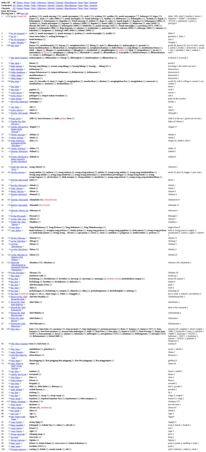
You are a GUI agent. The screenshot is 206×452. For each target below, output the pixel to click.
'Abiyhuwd (19, 151)
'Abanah (16, 352)
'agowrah (17, 434)
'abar (14, 392)
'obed (15, 63)
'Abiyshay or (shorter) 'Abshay (19, 257)
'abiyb (16, 118)
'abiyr (15, 227)
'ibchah (16, 99)
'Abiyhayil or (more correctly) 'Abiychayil (19, 159)
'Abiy (15, 107)
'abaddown (18, 72)
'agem (15, 446)
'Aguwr (16, 431)
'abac (15, 371)
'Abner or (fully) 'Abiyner (17, 366)
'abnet (15, 361)
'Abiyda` (17, 138)
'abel (14, 282)
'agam (15, 443)
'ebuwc (16, 96)
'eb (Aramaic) (18, 39)
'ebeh (15, 90)
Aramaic (59, 2)
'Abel (15, 288)
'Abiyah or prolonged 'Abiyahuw (18, 143)
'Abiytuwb (19, 185)
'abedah (16, 66)
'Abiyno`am (19, 210)
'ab (13, 16)
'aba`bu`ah (18, 374)
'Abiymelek (19, 200)
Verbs (33, 2)
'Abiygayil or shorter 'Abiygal (19, 129)
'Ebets (15, 377)
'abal (14, 279)
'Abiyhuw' (18, 148)
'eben (15, 329)
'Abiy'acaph (19, 113)
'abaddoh (17, 69)
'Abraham (18, 402)
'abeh (15, 87)
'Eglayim (18, 440)
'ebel (14, 291)
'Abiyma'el (19, 194)
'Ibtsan (16, 380)
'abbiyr (16, 230)
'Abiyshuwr (19, 249)
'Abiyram (18, 238)
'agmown (18, 449)
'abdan (16, 75)
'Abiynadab (19, 205)
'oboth (15, 411)
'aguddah (17, 425)
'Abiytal (16, 188)
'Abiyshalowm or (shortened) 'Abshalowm (19, 266)
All (14, 5)
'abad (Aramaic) (19, 58)
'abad (15, 45)
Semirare (93, 2)
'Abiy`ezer (18, 219)
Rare (86, 2)
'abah (15, 81)
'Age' (15, 414)
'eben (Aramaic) (20, 344)
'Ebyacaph (18, 216)
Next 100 (24, 13)
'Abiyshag (18, 241)
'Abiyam (17, 191)
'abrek (16, 405)
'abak (15, 276)
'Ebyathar (17, 273)
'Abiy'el (17, 110)
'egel (14, 437)
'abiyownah (19, 180)
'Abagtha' (17, 42)
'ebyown (18, 172)
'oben (15, 349)
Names (20, 2)
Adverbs (51, 2)
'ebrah (15, 398)
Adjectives (41, 2)
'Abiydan (18, 135)
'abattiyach (19, 101)
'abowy (16, 93)
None (80, 2)
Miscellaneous (71, 2)
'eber (14, 395)
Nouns (27, 2)
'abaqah (16, 389)
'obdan (16, 78)
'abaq (15, 383)
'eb (13, 36)
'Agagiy (16, 422)
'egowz (16, 428)
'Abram (16, 408)
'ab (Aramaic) (18, 33)
